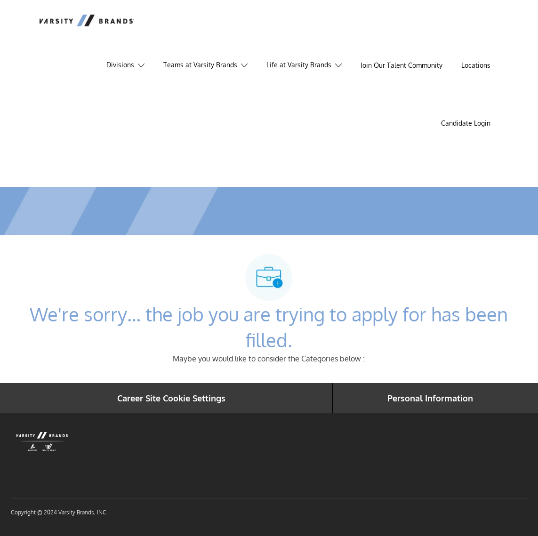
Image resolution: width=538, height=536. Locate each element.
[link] (465, 123)
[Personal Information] (430, 398)
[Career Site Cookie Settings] (171, 398)
